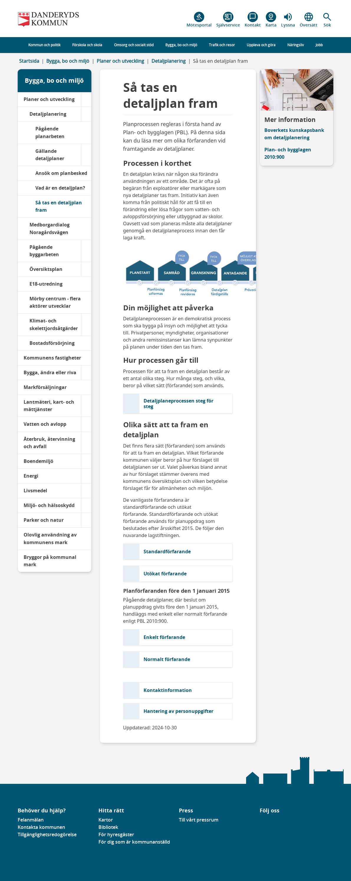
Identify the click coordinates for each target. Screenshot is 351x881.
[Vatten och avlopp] (86, 424)
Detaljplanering (168, 61)
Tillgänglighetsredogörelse (47, 834)
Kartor (105, 820)
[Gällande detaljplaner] (86, 155)
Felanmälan (31, 820)
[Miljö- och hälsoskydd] (86, 505)
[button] (327, 20)
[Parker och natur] (86, 520)
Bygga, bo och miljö (67, 61)
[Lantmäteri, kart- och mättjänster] (86, 406)
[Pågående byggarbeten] (86, 251)
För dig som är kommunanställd (134, 842)
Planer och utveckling (120, 61)
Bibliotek (108, 827)
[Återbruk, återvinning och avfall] (86, 443)
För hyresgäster (116, 834)
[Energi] (86, 476)
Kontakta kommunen (41, 827)
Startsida (29, 61)
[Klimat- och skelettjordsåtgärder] (86, 324)
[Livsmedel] (86, 490)
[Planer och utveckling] (86, 99)
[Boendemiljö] (86, 461)
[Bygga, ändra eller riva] (86, 372)
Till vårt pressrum (198, 820)
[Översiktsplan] (86, 269)
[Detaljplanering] (86, 114)
